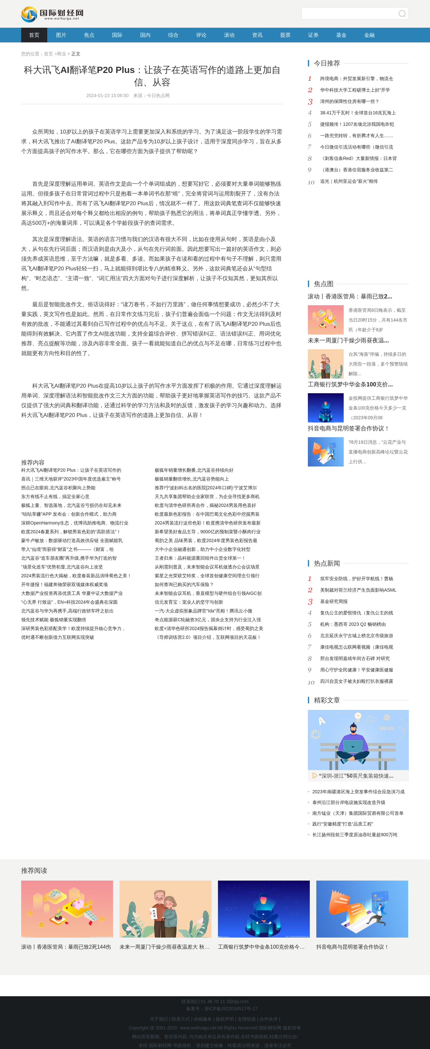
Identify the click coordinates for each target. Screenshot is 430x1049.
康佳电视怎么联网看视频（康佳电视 (356, 647)
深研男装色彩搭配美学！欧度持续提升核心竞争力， (73, 628)
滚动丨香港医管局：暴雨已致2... (350, 296)
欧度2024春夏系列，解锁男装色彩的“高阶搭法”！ (71, 531)
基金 (341, 35)
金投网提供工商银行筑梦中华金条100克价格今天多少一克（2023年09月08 (378, 407)
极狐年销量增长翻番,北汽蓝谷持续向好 (194, 470)
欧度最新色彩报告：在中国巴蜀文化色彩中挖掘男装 (207, 514)
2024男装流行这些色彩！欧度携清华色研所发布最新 (208, 522)
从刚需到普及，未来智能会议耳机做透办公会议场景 (207, 566)
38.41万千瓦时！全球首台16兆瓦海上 (358, 112)
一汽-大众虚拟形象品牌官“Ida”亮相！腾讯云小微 (203, 610)
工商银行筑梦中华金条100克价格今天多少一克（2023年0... (286, 947)
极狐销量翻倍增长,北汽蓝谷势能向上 (192, 478)
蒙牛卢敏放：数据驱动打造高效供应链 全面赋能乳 (72, 540)
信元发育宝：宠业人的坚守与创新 (189, 602)
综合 (173, 35)
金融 (369, 35)
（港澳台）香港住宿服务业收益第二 (356, 169)
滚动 (229, 35)
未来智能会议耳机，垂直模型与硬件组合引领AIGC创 (208, 593)
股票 (285, 35)
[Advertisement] (348, 227)
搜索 (402, 13)
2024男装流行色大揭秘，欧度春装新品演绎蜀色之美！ (76, 575)
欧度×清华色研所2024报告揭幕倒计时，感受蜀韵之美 (209, 628)
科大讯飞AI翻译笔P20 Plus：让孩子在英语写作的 (71, 470)
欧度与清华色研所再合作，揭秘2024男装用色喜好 (205, 505)
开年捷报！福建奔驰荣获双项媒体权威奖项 (64, 584)
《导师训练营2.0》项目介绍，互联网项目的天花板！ (208, 637)
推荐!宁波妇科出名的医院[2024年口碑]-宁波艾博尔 (206, 487)
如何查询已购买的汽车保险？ (184, 584)
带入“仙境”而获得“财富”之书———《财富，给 (67, 549)
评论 (201, 35)
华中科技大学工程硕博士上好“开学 (355, 90)
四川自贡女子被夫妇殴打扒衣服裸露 (356, 681)
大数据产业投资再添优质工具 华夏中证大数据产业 (72, 593)
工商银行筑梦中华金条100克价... (350, 384)
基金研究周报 (334, 601)
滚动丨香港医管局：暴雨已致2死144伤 (66, 947)
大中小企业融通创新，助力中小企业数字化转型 (203, 549)
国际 (117, 35)
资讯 (257, 35)
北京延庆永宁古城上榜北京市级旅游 (356, 635)
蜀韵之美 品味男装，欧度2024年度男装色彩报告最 (206, 540)
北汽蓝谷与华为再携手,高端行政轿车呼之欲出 (67, 610)
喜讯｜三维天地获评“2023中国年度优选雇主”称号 (71, 478)
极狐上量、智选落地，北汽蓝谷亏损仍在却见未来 (71, 505)
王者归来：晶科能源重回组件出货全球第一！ (200, 558)
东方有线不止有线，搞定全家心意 (55, 496)
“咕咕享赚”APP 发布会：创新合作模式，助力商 (69, 514)
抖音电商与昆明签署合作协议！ (349, 428)
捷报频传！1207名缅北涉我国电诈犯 (357, 124)
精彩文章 (327, 700)
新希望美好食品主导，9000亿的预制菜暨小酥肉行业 (208, 531)
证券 (313, 35)
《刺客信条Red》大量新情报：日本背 (358, 158)
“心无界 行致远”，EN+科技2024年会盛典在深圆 (69, 602)
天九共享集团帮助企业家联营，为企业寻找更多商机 (207, 496)
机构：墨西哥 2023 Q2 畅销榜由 (353, 624)
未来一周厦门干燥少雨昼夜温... (348, 340)
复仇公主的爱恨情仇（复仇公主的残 (356, 612)
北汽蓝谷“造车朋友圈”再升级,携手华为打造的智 (69, 558)
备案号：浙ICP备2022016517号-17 (221, 1008)
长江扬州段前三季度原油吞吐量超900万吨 (354, 834)
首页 (34, 35)
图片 (61, 35)
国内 (145, 35)
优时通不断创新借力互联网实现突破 (57, 637)
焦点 (89, 35)
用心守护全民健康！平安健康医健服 (356, 669)
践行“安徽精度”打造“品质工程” (342, 823)
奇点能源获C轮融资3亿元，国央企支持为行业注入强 (208, 619)
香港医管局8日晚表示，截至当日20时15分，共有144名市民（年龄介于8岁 (378, 320)
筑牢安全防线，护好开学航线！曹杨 (356, 578)
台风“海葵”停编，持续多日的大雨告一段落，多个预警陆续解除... (378, 364)
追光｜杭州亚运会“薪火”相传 (349, 181)
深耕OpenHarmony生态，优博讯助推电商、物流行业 (74, 522)
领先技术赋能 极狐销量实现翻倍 (53, 619)
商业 (61, 53)
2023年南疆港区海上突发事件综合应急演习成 (358, 791)
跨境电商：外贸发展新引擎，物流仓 (356, 78)
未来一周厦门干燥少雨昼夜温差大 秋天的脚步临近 (178, 947)
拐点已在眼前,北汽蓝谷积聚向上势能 (58, 487)
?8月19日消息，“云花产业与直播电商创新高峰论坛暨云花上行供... (378, 451)
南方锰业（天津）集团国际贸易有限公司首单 (358, 813)
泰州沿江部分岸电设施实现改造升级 (348, 802)
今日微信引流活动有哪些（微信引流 (356, 147)
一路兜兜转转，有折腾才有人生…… (356, 135)
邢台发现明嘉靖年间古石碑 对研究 (355, 658)
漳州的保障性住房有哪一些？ (350, 101)
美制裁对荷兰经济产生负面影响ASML (358, 590)
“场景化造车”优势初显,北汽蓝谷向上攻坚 (62, 566)
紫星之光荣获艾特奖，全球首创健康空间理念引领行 (207, 575)
